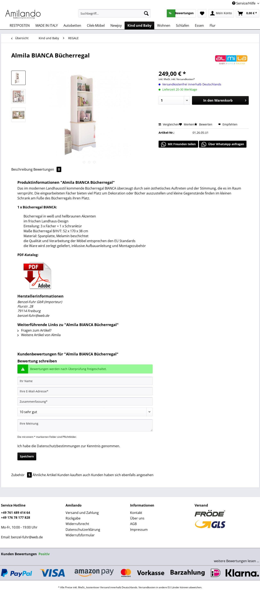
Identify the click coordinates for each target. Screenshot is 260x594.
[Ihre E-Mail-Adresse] (85, 391)
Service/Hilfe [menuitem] (244, 3)
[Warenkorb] (247, 13)
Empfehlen (227, 124)
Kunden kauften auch (73, 475)
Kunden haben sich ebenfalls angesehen (122, 475)
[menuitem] (114, 15)
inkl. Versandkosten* (183, 79)
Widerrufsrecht (77, 524)
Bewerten (203, 124)
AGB (133, 524)
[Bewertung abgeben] (85, 412)
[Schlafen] (182, 25)
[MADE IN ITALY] (47, 25)
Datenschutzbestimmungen (58, 446)
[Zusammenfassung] (85, 401)
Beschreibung (22, 169)
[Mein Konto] (221, 13)
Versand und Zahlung (82, 512)
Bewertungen (47, 169)
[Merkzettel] (202, 13)
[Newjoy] (116, 25)
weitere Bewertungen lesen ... (236, 561)
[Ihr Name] (85, 381)
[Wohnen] (163, 25)
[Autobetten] (72, 25)
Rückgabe (73, 518)
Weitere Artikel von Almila (39, 335)
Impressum (139, 529)
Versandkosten (147, 587)
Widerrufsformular (80, 535)
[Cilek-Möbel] (96, 25)
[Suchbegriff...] (114, 13)
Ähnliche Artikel (45, 475)
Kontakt (136, 512)
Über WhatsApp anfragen (222, 144)
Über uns (137, 518)
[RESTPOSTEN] (20, 25)
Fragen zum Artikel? (34, 330)
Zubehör (22, 475)
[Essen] (199, 25)
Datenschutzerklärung (83, 529)
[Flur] (212, 25)
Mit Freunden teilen (178, 144)
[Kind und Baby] (139, 25)
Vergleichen (169, 124)
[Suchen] (146, 13)
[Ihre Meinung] (85, 425)
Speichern (27, 456)
